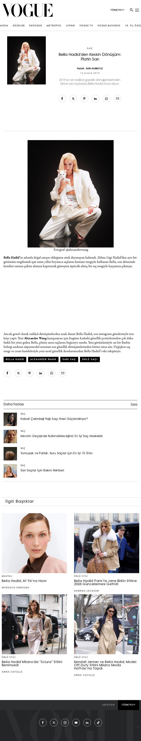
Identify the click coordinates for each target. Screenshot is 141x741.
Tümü (133, 404)
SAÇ (90, 48)
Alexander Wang (43, 359)
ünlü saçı (90, 359)
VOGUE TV (86, 26)
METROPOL (54, 26)
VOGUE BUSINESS (109, 26)
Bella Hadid (15, 359)
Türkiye (128, 705)
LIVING (70, 26)
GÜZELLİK (19, 26)
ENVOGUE (35, 26)
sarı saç (69, 359)
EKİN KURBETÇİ (94, 69)
